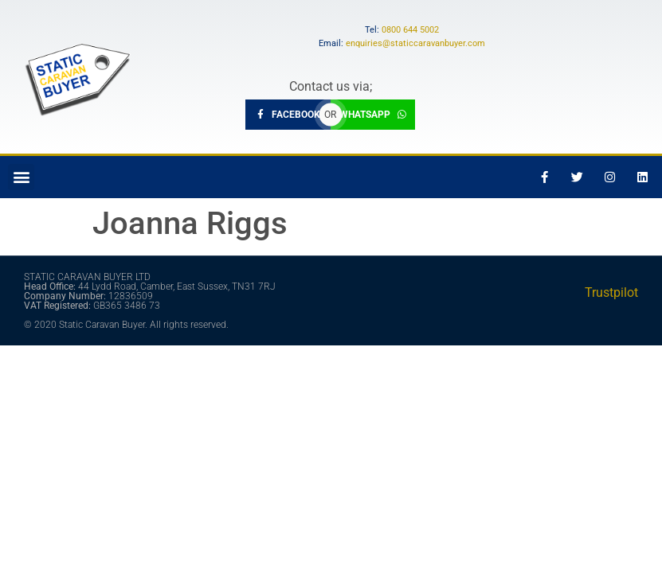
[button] (21, 177)
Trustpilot (611, 292)
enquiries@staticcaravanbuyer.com (415, 43)
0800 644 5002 (410, 30)
